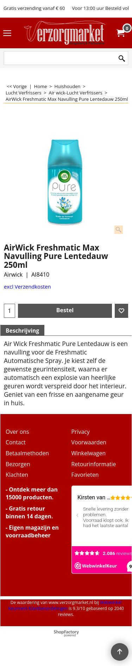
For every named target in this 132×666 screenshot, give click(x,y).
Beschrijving (22, 330)
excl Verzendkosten (27, 286)
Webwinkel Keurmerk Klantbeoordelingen (64, 605)
